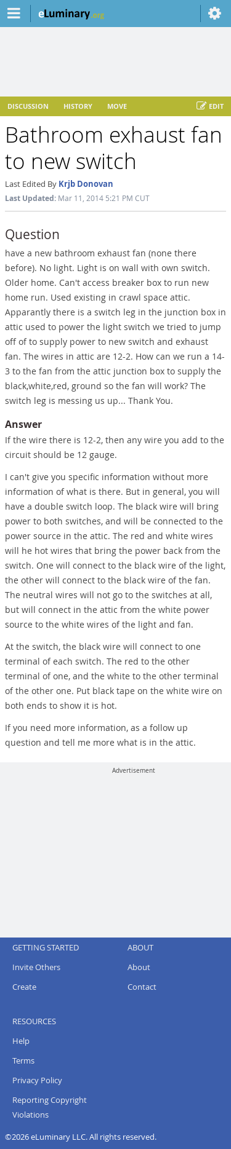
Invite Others (36, 967)
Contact (142, 986)
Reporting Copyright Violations (49, 1107)
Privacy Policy (37, 1080)
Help (21, 1040)
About (139, 967)
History (77, 106)
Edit (210, 106)
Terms (23, 1060)
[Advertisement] (133, 851)
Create (24, 986)
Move (117, 106)
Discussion (28, 106)
